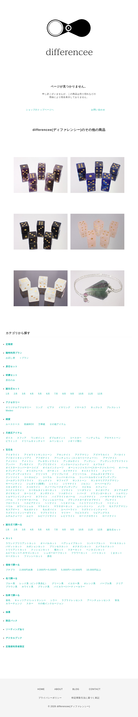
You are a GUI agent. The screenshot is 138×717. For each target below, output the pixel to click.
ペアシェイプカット (71, 543)
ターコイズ (30, 493)
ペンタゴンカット (95, 549)
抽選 (8, 612)
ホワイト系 (27, 586)
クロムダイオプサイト (102, 474)
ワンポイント (38, 438)
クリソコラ (41, 474)
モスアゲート (13, 509)
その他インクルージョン (51, 603)
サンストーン (80, 480)
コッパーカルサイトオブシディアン (98, 477)
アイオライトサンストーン (38, 454)
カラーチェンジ (14, 603)
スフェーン (101, 487)
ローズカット (13, 556)
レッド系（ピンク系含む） (33, 583)
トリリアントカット (16, 549)
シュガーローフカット (55, 553)
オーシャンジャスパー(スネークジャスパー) (91, 467)
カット (9, 538)
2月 (16, 393)
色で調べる (11, 578)
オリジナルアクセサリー (18, 407)
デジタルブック (14, 638)
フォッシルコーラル (53, 500)
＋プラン (24, 358)
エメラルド (99, 464)
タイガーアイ (103, 490)
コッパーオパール (65, 477)
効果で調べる (13, 595)
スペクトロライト (15, 490)
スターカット (75, 549)
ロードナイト (109, 516)
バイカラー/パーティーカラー (69, 586)
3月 (24, 393)
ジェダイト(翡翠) (35, 483)
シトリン (53, 483)
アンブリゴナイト (47, 464)
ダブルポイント (57, 438)
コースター (76, 438)
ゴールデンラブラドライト (20, 480)
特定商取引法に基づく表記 (86, 698)
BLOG (76, 689)
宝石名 (9, 449)
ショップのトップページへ (40, 109)
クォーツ (107, 471)
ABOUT (58, 689)
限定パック (11, 620)
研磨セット (11, 375)
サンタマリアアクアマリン (105, 480)
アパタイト (120, 454)
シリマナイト (70, 483)
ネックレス (96, 407)
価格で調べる (13, 565)
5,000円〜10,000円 (71, 570)
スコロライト (33, 487)
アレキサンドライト (48, 461)
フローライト (13, 503)
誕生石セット (13, 388)
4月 (32, 393)
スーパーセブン (103, 483)
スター (29, 603)
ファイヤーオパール (27, 500)
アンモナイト (26, 464)
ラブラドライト (48, 513)
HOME (41, 689)
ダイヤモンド (13, 493)
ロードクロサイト (88, 516)
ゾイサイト (67, 490)
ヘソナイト (51, 503)
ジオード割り (75, 441)
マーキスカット (118, 543)
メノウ (101, 506)
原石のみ (10, 380)
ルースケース (13, 424)
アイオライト (13, 454)
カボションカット (35, 546)
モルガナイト (31, 509)
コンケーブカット (96, 543)
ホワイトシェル (25, 506)
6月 (48, 393)
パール (9, 500)
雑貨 (8, 419)
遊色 (8, 600)
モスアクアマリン (118, 506)
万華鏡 (41, 424)
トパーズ (81, 493)
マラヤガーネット (63, 506)
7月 (56, 393)
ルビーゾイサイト (47, 516)
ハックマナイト (88, 496)
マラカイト (44, 506)
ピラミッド (11, 441)
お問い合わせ (98, 109)
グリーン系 (58, 583)
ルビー (29, 516)
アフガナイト (43, 458)
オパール (123, 467)
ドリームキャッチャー (33, 441)
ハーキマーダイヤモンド (113, 496)
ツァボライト (66, 493)
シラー (53, 600)
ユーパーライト (69, 509)
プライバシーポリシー (50, 698)
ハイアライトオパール (63, 496)
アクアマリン (82, 454)
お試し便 (10, 358)
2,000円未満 (26, 570)
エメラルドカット (105, 546)
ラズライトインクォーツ (94, 509)
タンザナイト (47, 493)
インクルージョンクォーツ (75, 464)
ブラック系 (44, 586)
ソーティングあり (15, 629)
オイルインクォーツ (53, 467)
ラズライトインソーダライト (21, 513)
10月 (81, 393)
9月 (72, 393)
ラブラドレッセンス (72, 600)
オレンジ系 (90, 583)
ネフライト (41, 496)
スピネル (86, 487)
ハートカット (99, 553)
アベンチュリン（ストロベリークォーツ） (76, 458)
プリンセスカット (59, 546)
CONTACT (94, 689)
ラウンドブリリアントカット (21, 543)
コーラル (47, 477)
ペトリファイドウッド (91, 503)
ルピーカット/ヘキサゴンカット (22, 553)
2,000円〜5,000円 (47, 570)
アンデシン (90, 461)
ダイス (9, 438)
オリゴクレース (34, 471)
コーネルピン (31, 477)
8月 (64, 393)
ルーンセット (57, 441)
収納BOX (29, 424)
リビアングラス (101, 513)
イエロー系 (74, 583)
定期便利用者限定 (15, 646)
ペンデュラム (93, 438)
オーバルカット (48, 543)
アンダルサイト (71, 461)
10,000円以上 (93, 570)
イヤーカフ (80, 407)
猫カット (59, 549)
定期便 (9, 344)
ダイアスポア (121, 490)
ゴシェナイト (45, 480)
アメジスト (11, 461)
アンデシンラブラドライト (114, 461)
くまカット (116, 553)
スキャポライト (14, 487)
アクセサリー (13, 402)
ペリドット (113, 503)
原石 (49, 556)
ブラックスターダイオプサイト (84, 500)
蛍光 (117, 600)
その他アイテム (58, 424)
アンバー (10, 464)
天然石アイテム (14, 433)
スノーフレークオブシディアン (61, 487)
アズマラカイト (101, 454)
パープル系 (106, 583)
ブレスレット (114, 407)
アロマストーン (112, 438)
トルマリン (122, 493)
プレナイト (111, 500)
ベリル (9, 506)
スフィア (21, 438)
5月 (40, 393)
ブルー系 (10, 583)
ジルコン (85, 483)
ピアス (50, 407)
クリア (119, 583)
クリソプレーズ (60, 474)
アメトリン (27, 461)
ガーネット (53, 471)
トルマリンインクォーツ (18, 496)
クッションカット (40, 549)
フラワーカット (79, 553)
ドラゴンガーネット (101, 493)
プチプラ (10, 570)
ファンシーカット (33, 556)
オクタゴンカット (82, 546)
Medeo (9, 410)
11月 (90, 393)
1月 (8, 393)
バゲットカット (14, 546)
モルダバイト (50, 509)
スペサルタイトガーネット (43, 490)
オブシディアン (14, 471)
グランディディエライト (18, 474)
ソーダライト (84, 490)
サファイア (62, 480)
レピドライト (68, 516)
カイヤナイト (70, 471)
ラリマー (66, 513)
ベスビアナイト (32, 503)
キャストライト (90, 471)
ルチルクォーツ (14, 516)
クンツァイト (13, 477)
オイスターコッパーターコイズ (22, 467)
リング (39, 407)
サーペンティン (14, 483)
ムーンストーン (85, 506)
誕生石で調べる (14, 524)
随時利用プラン (14, 353)
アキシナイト (64, 454)
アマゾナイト (110, 458)
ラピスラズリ (82, 513)
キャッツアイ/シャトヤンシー (30, 600)
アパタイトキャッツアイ (18, 458)
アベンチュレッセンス (99, 600)
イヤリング (64, 407)
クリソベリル (80, 474)
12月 (100, 393)
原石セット (11, 366)
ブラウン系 (11, 586)
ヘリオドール (68, 503)
